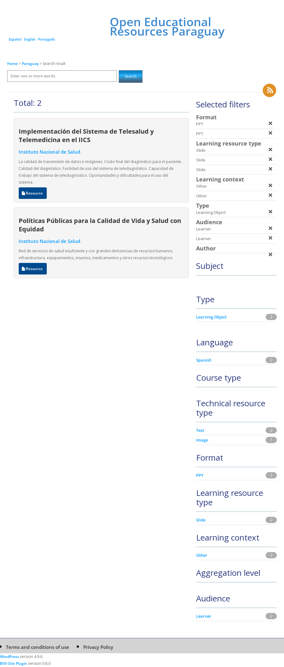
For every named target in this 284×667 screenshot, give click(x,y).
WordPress (9, 656)
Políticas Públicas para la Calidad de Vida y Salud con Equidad (100, 224)
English (30, 39)
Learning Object (211, 317)
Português (46, 39)
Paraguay (31, 63)
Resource (33, 193)
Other (201, 555)
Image (202, 440)
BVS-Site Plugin (13, 663)
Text (200, 430)
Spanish (203, 360)
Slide (200, 520)
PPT (199, 475)
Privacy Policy (98, 647)
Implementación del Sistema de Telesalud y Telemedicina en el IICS (86, 135)
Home (12, 63)
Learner (203, 616)
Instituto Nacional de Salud (49, 152)
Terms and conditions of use (37, 647)
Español (15, 39)
